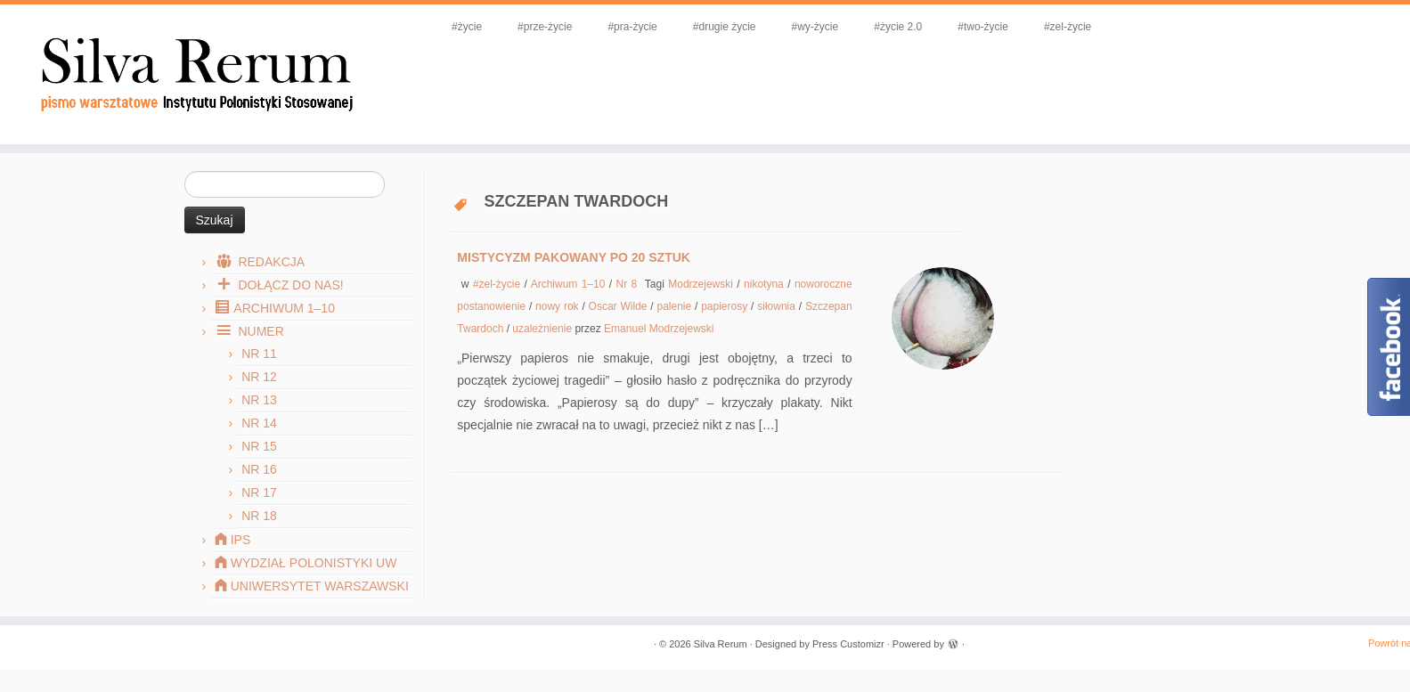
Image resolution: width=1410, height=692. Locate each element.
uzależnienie (543, 328)
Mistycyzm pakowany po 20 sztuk (573, 257)
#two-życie (983, 26)
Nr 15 (259, 446)
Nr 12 (259, 377)
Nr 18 (259, 516)
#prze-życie (545, 26)
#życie (467, 26)
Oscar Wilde (620, 306)
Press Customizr (848, 644)
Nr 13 (259, 400)
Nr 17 (259, 492)
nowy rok (558, 306)
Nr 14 (259, 423)
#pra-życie (631, 26)
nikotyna (765, 284)
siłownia (778, 306)
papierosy (726, 306)
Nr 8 (628, 284)
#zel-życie (1067, 26)
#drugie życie (724, 26)
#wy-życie (815, 26)
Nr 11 (259, 353)
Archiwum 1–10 (570, 284)
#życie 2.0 (898, 26)
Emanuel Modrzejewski (658, 328)
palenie (675, 306)
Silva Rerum (720, 644)
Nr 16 (259, 469)
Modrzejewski (702, 284)
